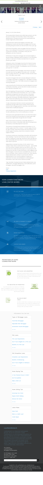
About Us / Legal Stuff (9, 457)
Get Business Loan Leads (10, 455)
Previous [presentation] (2, 21)
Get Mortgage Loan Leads (10, 453)
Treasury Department (11, 171)
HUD (7, 169)
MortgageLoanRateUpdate (10, 450)
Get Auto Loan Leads (9, 454)
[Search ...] (20, 460)
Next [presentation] (41, 21)
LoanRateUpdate (8, 449)
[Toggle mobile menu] (40, 6)
